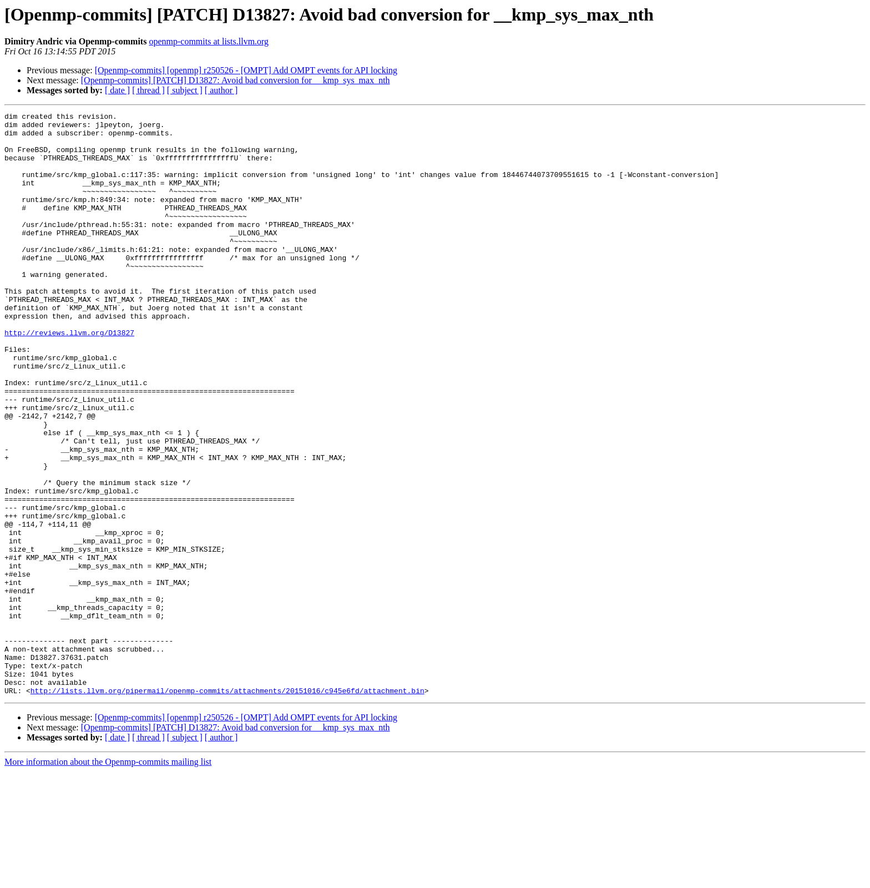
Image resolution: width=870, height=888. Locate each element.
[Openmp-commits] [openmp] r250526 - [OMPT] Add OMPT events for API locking (246, 70)
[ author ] (221, 90)
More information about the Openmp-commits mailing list (107, 878)
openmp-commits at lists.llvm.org (209, 41)
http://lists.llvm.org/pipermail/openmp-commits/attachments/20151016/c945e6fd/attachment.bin (227, 807)
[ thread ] (148, 90)
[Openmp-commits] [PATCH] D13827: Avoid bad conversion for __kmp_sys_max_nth (235, 80)
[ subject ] (185, 90)
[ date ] (117, 90)
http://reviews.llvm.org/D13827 (69, 377)
